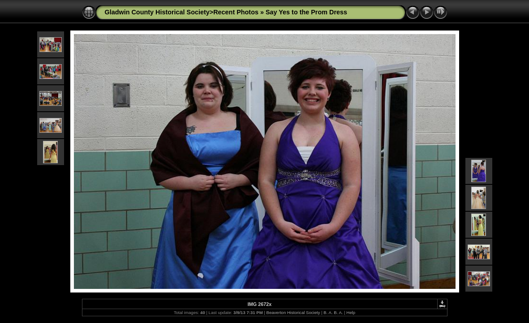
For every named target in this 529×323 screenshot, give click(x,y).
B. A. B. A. (333, 312)
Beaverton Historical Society (293, 312)
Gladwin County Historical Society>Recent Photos (181, 12)
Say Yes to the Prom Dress (306, 12)
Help (350, 312)
